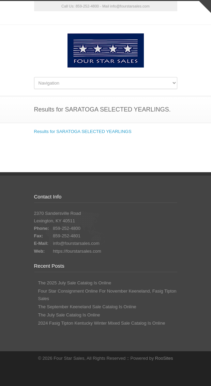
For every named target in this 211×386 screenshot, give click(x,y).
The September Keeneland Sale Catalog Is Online (87, 306)
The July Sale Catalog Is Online (69, 314)
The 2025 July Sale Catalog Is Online (74, 282)
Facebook (105, 18)
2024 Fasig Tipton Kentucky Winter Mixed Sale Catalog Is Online (101, 323)
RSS (119, 18)
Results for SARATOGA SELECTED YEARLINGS (83, 131)
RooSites (164, 358)
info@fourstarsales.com (130, 6)
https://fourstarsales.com (77, 251)
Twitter (92, 18)
